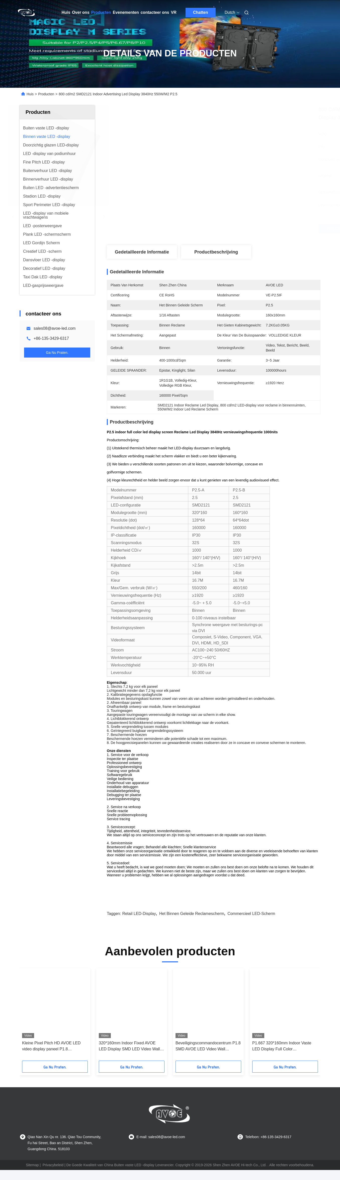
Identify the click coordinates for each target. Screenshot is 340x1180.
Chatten (200, 12)
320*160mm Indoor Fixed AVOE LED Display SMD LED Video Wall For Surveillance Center (129, 1046)
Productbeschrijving (216, 252)
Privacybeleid (53, 1165)
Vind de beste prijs (240, 229)
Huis (66, 12)
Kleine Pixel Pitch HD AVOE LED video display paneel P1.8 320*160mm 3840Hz (51, 1046)
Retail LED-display (139, 913)
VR (174, 12)
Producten (101, 12)
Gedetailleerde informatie (142, 252)
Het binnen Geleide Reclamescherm (191, 913)
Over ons (80, 12)
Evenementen (126, 12)
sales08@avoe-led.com (54, 328)
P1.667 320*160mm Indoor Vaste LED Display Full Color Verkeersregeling (281, 1046)
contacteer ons (155, 12)
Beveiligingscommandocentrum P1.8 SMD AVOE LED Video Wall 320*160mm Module (208, 1046)
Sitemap (32, 1165)
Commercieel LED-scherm (251, 913)
